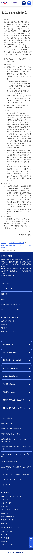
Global (3, 299)
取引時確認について (9, 344)
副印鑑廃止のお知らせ (10, 392)
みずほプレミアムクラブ (9, 331)
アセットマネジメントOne (9, 510)
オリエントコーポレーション (10, 528)
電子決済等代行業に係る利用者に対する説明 (15, 474)
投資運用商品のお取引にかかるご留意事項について (16, 448)
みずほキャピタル (7, 531)
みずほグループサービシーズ (10, 544)
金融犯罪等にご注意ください (10, 304)
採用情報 (4, 294)
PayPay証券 (5, 538)
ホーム (3, 243)
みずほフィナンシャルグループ (11, 496)
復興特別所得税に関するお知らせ (13, 400)
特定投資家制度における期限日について (14, 434)
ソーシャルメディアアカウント (11, 310)
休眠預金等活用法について (11, 376)
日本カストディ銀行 (7, 516)
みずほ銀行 (4, 499)
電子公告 (4, 328)
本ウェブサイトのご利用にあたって (12, 479)
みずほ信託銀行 (6, 503)
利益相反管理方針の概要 (9, 461)
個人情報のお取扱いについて (10, 423)
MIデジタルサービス (7, 520)
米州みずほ (4, 513)
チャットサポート (30, 540)
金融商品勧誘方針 (7, 418)
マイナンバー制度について (11, 368)
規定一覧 (4, 324)
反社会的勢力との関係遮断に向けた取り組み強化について (16, 468)
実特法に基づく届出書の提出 (12, 360)
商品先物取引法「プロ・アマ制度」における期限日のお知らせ (16, 440)
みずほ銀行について (7, 283)
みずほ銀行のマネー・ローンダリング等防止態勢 (16, 455)
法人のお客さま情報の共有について (12, 428)
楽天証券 (4, 541)
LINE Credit (5, 534)
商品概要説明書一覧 (7, 321)
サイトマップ (5, 485)
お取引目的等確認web (10, 352)
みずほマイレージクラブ (16, 243)
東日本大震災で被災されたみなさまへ (15, 408)
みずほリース (5, 523)
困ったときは (30, 546)
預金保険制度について (10, 384)
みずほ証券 (4, 506)
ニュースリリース (7, 289)
